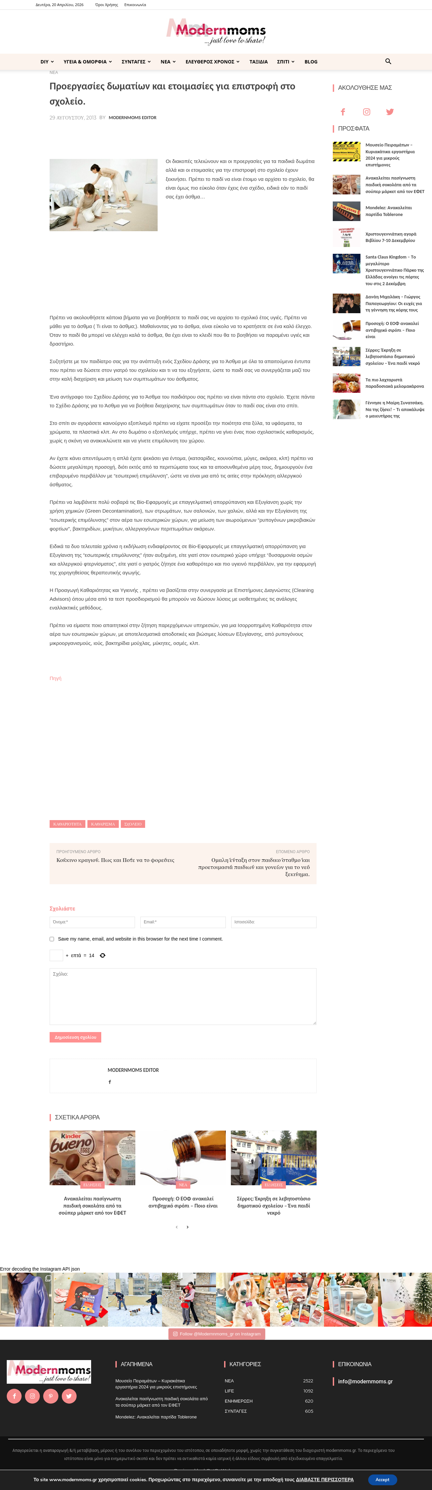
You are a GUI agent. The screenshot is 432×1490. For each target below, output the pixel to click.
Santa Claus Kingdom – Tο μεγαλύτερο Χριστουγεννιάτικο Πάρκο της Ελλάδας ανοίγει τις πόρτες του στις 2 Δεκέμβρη (395, 270)
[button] (388, 62)
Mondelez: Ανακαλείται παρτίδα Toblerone (156, 1416)
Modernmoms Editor (132, 117)
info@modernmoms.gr (365, 1381)
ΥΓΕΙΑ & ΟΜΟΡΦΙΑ (88, 61)
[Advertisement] (183, 280)
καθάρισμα (103, 824)
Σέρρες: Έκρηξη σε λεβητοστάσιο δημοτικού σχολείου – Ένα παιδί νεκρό (273, 1205)
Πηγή (55, 678)
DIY (47, 61)
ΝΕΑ (168, 61)
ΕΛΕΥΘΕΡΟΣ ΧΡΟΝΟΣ (213, 61)
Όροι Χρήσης (106, 4)
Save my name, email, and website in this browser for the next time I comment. (140, 939)
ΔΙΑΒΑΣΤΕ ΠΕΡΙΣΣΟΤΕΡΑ (322, 1479)
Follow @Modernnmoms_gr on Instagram (217, 1333)
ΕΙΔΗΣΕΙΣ (92, 1184)
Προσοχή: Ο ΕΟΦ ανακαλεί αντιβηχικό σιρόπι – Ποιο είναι (183, 1202)
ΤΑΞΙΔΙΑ (258, 61)
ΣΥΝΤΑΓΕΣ (136, 61)
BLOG (311, 61)
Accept (382, 1479)
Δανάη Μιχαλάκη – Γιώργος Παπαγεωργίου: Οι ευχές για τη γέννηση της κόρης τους (394, 303)
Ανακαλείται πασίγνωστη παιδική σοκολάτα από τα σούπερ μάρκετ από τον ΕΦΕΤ (92, 1205)
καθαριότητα (67, 824)
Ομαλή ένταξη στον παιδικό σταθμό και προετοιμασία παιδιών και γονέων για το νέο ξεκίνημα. (254, 866)
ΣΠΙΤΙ (286, 61)
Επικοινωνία (135, 4)
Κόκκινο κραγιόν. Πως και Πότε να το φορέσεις (115, 859)
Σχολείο (133, 824)
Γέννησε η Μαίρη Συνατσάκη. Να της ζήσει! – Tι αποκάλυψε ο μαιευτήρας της (395, 409)
